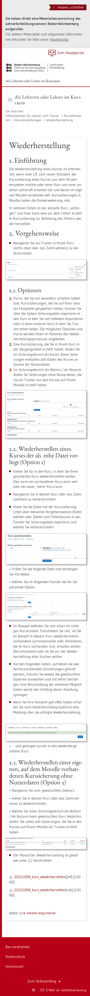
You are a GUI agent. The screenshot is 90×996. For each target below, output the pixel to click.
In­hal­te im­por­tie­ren (41, 913)
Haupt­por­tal (59, 39)
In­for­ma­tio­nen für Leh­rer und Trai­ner (32, 116)
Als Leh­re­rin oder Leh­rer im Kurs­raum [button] (45, 100)
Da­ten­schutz (15, 956)
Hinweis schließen (68, 7)
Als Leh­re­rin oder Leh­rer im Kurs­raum (33, 81)
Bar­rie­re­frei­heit (18, 947)
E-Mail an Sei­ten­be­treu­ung (63, 990)
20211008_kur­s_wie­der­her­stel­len (39, 877)
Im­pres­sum (15, 966)
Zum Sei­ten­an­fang (44, 981)
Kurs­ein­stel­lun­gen (28, 120)
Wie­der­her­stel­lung (59, 120)
